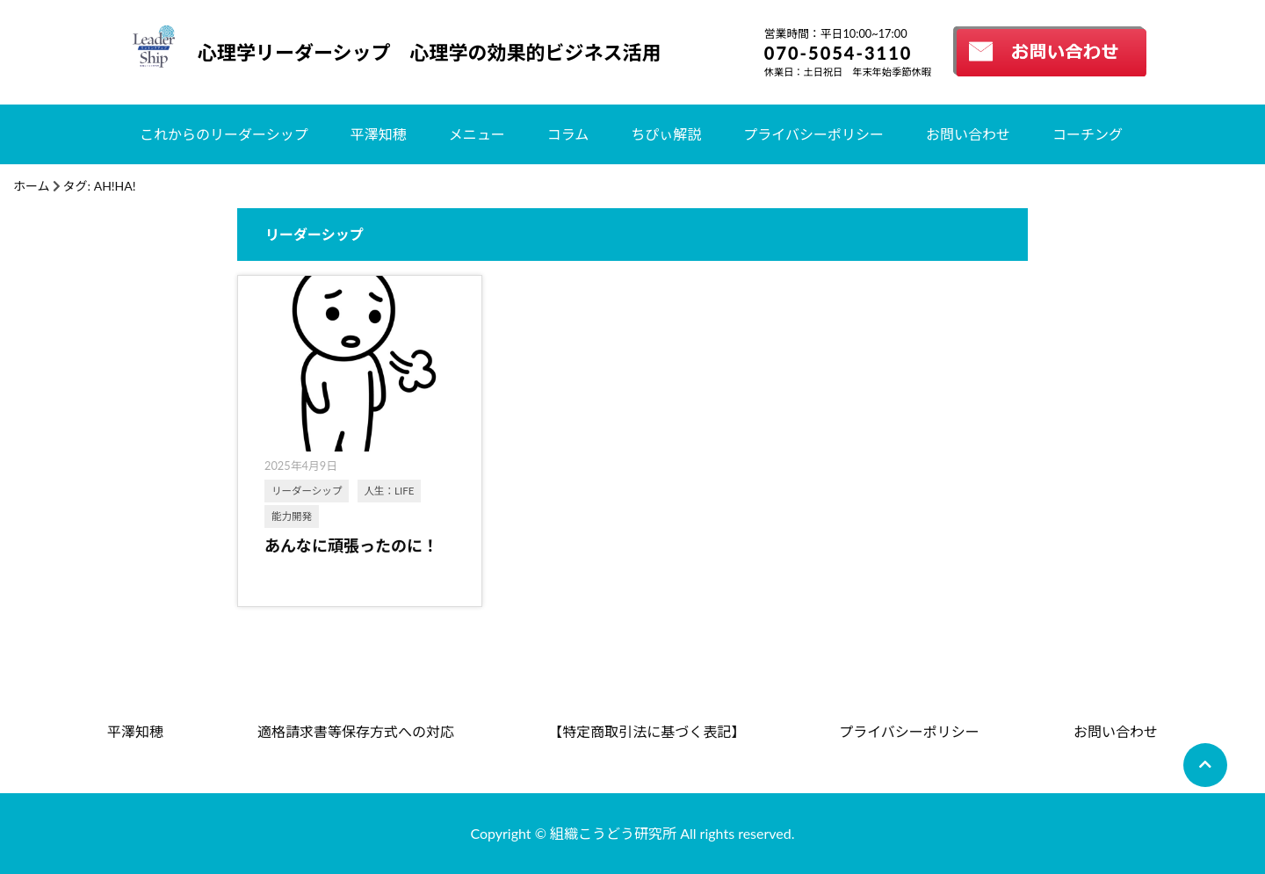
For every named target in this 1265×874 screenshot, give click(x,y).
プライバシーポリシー (813, 134)
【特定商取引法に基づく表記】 (646, 731)
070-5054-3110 (838, 52)
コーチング (1087, 134)
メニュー (477, 134)
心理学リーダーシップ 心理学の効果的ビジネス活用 (429, 52)
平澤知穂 (379, 134)
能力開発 (291, 516)
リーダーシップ (306, 490)
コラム (568, 134)
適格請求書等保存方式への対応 (355, 731)
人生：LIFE (390, 490)
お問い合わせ (968, 134)
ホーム (31, 185)
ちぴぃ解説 (666, 134)
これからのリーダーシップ (224, 134)
